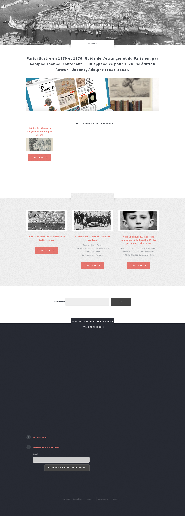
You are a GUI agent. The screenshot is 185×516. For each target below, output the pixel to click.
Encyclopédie (30, 8)
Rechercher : (57, 301)
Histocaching (92, 25)
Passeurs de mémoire (124, 8)
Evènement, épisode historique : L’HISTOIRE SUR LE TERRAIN (82, 8)
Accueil (14, 8)
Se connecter (103, 498)
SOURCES (170, 8)
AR (77, 14)
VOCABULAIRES (90, 14)
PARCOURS (156, 8)
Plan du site (90, 498)
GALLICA (92, 43)
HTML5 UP (115, 498)
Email (35, 452)
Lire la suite (39, 157)
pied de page (121, 14)
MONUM (143, 8)
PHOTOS (45, 8)
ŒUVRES (106, 14)
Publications (64, 14)
